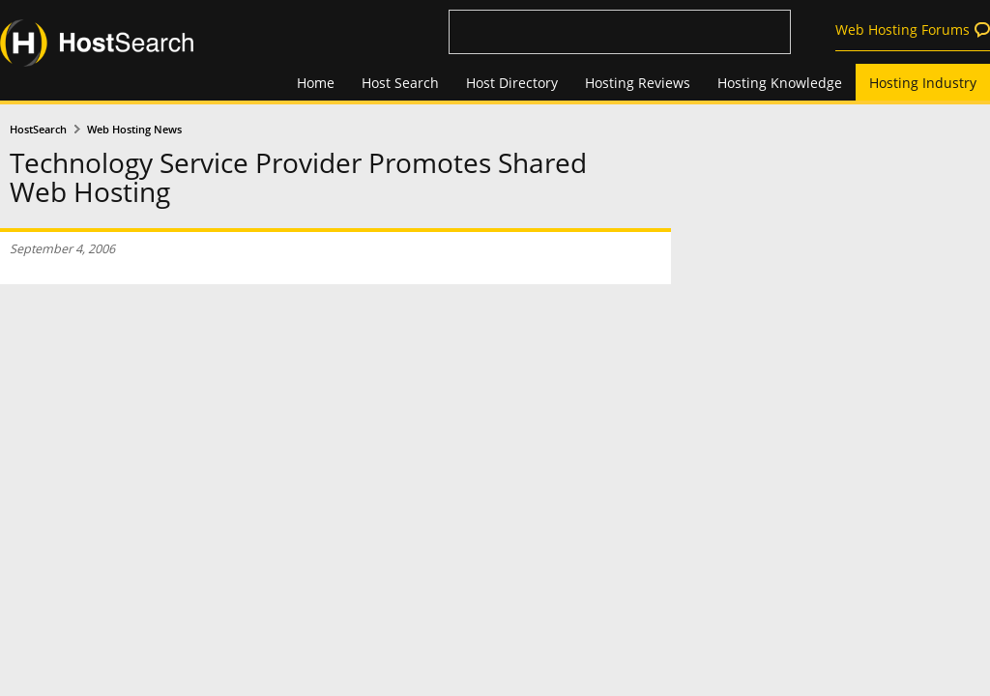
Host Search (400, 82)
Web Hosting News (134, 129)
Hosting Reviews (637, 82)
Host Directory (512, 82)
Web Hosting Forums (902, 29)
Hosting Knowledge (779, 82)
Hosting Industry (922, 82)
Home (316, 82)
